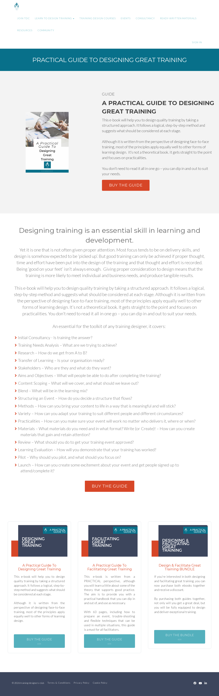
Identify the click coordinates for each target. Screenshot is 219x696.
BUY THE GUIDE (126, 185)
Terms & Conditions (58, 682)
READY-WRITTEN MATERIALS (178, 18)
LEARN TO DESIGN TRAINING (54, 18)
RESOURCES (24, 30)
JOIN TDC (23, 18)
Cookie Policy (100, 682)
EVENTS (126, 18)
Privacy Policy (81, 682)
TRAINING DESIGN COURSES (97, 18)
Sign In (197, 42)
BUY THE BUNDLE (179, 637)
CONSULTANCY (145, 18)
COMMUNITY (45, 30)
